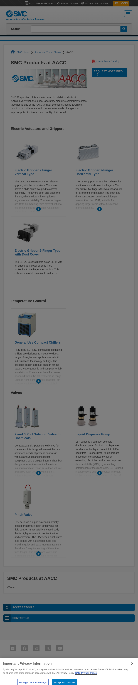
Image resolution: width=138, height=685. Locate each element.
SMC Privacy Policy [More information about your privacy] (86, 675)
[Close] (132, 666)
